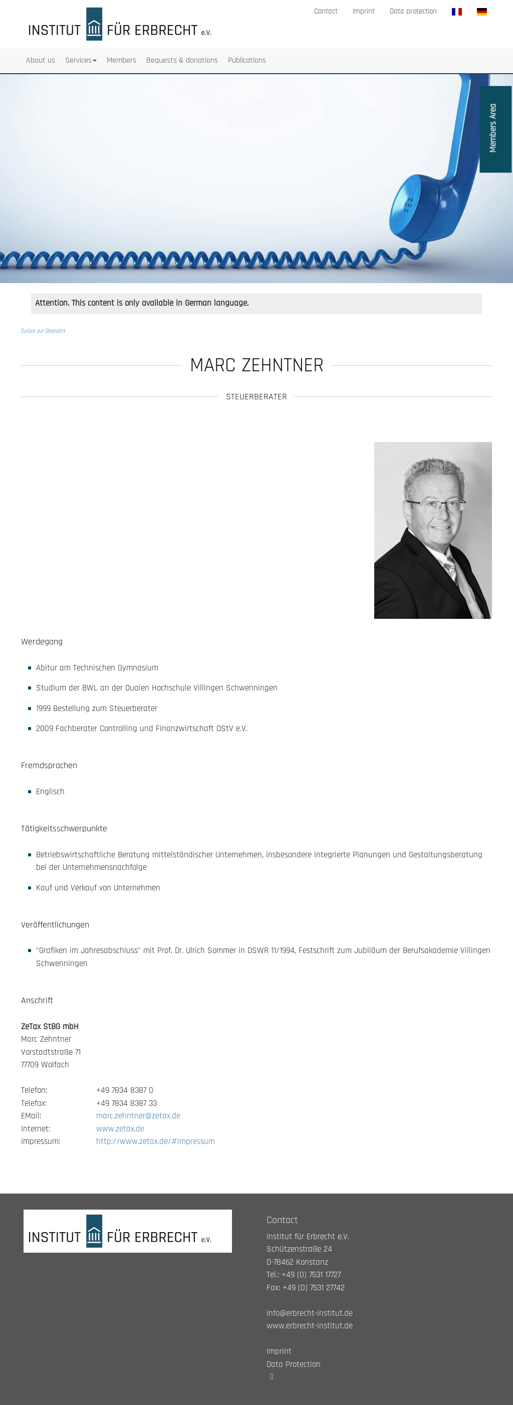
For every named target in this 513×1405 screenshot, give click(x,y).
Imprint (364, 11)
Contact (326, 11)
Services (81, 60)
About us (40, 60)
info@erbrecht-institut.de (310, 1313)
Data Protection (294, 1364)
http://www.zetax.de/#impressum (155, 1141)
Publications (247, 60)
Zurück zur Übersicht (43, 331)
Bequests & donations (182, 60)
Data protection (413, 11)
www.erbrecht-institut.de (310, 1325)
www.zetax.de (120, 1128)
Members (121, 60)
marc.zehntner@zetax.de (138, 1115)
